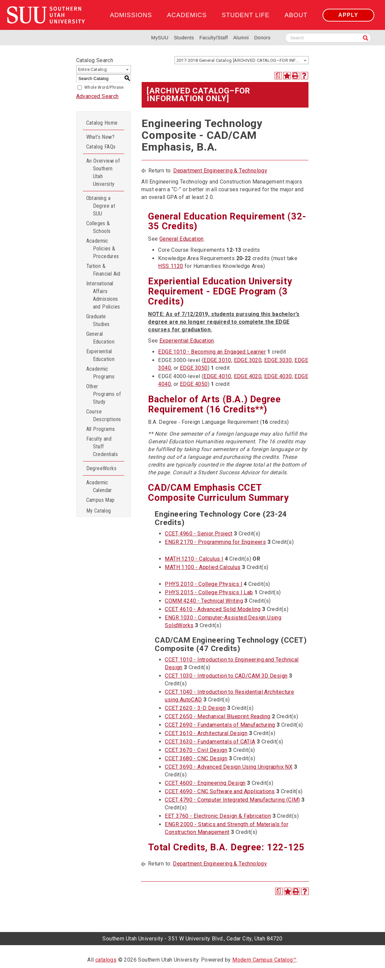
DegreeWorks (101, 468)
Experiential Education (100, 355)
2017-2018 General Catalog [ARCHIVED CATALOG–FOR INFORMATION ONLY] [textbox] (242, 60)
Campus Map (100, 500)
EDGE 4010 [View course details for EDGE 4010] (217, 376)
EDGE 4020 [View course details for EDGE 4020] (248, 376)
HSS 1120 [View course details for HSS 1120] (170, 266)
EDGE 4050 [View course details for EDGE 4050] (194, 384)
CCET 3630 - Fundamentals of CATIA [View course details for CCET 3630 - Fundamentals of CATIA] (210, 741)
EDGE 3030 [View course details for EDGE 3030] (278, 360)
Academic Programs (100, 373)
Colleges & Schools (98, 227)
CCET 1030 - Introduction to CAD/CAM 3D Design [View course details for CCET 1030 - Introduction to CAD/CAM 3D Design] (226, 676)
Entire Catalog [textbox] (92, 69)
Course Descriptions (103, 415)
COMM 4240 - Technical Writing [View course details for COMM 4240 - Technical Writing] (204, 601)
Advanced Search (97, 96)
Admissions (131, 14)
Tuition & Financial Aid (103, 270)
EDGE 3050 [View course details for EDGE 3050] (194, 368)
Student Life (246, 14)
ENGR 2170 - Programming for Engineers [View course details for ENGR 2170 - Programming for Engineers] (215, 542)
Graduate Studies (98, 320)
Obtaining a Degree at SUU (100, 206)
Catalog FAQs (101, 147)
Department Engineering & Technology (220, 170)
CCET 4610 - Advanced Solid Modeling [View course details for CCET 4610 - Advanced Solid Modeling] (212, 609)
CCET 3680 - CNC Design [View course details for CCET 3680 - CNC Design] (196, 758)
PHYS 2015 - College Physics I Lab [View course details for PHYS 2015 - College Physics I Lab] (209, 592)
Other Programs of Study (103, 394)
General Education (100, 338)
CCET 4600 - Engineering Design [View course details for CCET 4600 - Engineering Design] (205, 783)
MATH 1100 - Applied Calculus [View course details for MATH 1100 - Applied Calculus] (202, 567)
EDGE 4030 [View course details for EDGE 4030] (278, 376)
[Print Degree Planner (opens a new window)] (278, 75)
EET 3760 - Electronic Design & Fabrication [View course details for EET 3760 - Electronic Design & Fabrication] (218, 816)
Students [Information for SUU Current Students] (184, 37)
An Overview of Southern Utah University (103, 172)
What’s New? (100, 137)
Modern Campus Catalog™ (264, 960)
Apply (348, 15)
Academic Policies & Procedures (102, 248)
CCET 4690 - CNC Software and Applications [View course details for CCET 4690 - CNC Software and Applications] (220, 791)
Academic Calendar (99, 486)
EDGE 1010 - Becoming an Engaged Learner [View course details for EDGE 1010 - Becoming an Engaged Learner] (212, 352)
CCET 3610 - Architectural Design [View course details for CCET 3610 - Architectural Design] (206, 733)
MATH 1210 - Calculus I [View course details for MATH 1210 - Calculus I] (194, 559)
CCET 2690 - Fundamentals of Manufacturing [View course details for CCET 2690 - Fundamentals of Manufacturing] (220, 725)
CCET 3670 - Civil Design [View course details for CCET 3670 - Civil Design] (196, 750)
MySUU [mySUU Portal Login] (160, 37)
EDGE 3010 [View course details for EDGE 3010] (217, 360)
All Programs (100, 429)
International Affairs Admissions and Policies (103, 295)
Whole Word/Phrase (104, 87)
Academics (187, 14)
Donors (262, 37)
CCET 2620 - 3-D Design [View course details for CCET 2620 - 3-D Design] (195, 708)
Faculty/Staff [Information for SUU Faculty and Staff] (213, 37)
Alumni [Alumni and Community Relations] (241, 37)
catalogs (105, 960)
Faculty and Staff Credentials (102, 446)
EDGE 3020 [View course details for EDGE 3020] (248, 360)
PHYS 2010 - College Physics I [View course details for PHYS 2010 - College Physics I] (203, 584)
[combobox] (242, 60)
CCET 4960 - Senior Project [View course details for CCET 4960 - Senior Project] (198, 533)
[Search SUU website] (328, 38)
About (296, 14)
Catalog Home (102, 123)
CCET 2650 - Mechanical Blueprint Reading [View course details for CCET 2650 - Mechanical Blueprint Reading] (217, 716)
